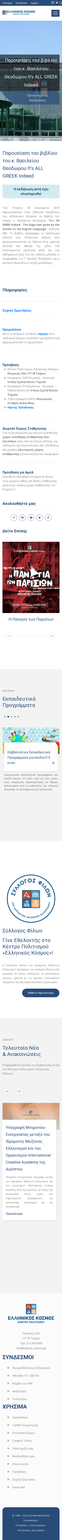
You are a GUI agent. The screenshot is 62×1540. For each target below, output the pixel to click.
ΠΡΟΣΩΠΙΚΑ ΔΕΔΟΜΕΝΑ (31, 1530)
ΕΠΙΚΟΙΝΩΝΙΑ (37, 1525)
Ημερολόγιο (11, 329)
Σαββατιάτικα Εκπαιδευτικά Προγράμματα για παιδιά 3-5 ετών (28, 757)
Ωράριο (34, 2)
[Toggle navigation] (55, 13)
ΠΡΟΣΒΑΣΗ (22, 1525)
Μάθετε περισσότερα (41, 992)
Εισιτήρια (7, 2)
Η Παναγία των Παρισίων (31, 619)
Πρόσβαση (21, 2)
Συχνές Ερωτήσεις (16, 310)
